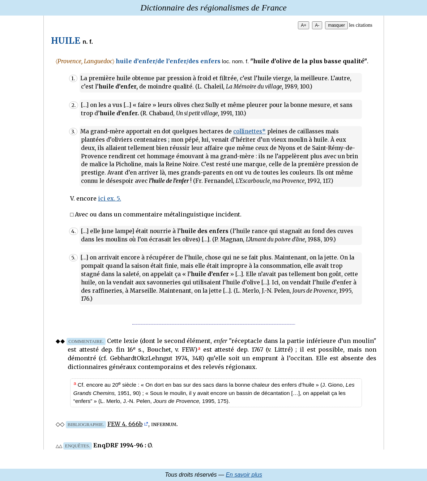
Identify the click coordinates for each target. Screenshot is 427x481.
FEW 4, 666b (124, 424)
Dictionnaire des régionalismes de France (213, 7)
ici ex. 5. (109, 198)
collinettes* (249, 131)
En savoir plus (244, 475)
